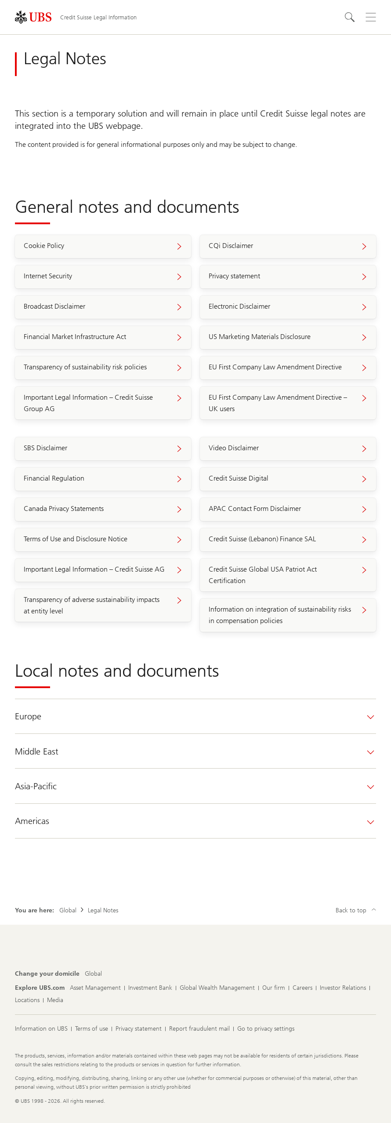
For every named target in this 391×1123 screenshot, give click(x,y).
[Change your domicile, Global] (93, 974)
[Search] (349, 17)
